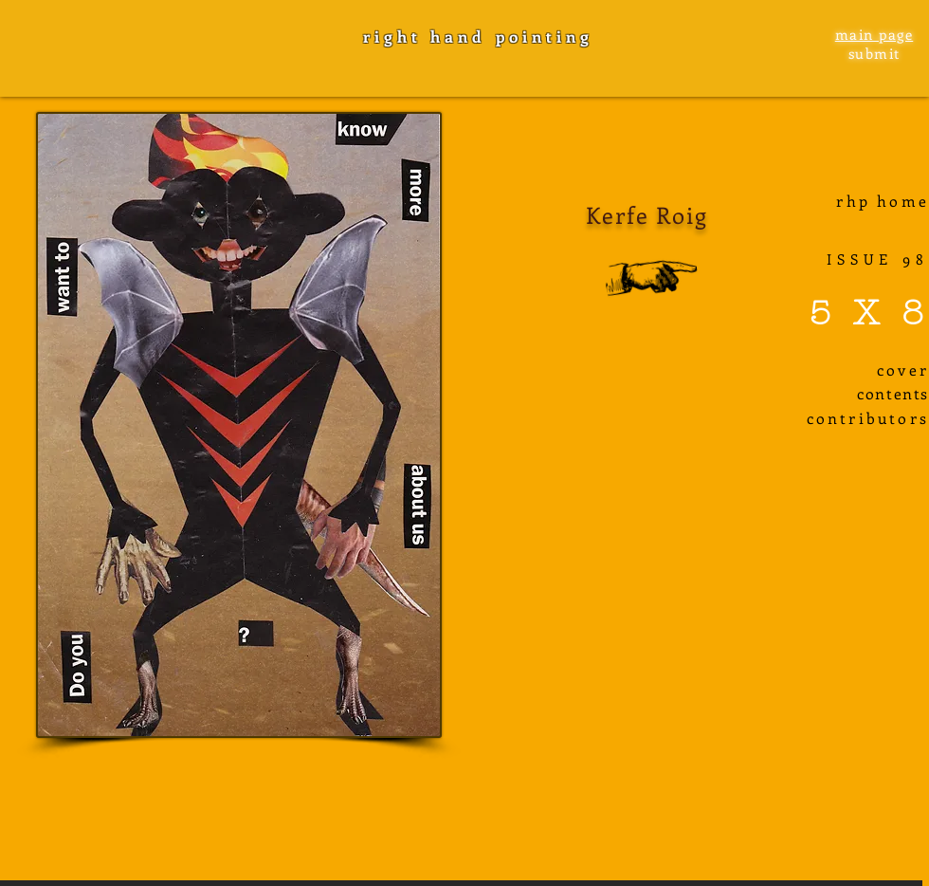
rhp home (882, 201)
